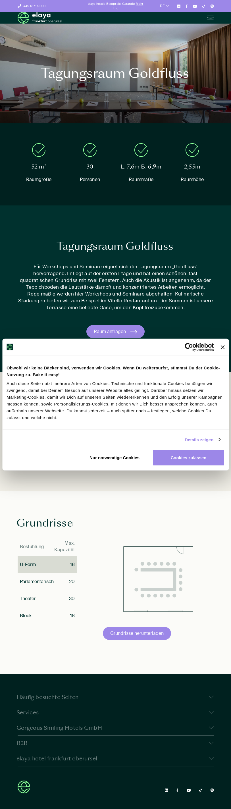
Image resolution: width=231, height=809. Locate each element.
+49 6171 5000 (34, 6)
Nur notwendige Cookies (115, 457)
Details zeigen (199, 439)
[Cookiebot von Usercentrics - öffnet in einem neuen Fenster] (189, 347)
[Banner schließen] (222, 347)
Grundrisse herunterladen (137, 633)
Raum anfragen (110, 331)
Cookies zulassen (189, 457)
